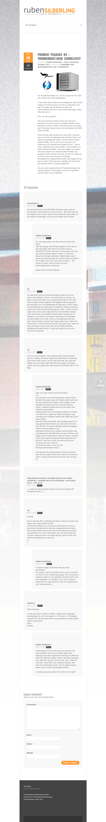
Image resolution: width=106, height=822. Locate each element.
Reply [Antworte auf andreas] (40, 605)
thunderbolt (63, 67)
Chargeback (32, 203)
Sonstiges (74, 62)
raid (55, 67)
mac (72, 64)
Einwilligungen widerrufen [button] (33, 799)
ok (28, 289)
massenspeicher (45, 67)
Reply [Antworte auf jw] (40, 513)
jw (28, 510)
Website (30, 753)
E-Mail (30, 744)
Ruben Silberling (54, 62)
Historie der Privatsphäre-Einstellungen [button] (38, 797)
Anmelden (27, 786)
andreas (31, 603)
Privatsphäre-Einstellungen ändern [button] (36, 794)
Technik (41, 64)
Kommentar (32, 705)
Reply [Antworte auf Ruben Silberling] (49, 238)
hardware (65, 64)
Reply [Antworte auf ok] (40, 291)
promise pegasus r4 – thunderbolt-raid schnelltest (59, 56)
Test (47, 64)
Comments (28, 66)
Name (29, 735)
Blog (66, 62)
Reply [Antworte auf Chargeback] (40, 206)
